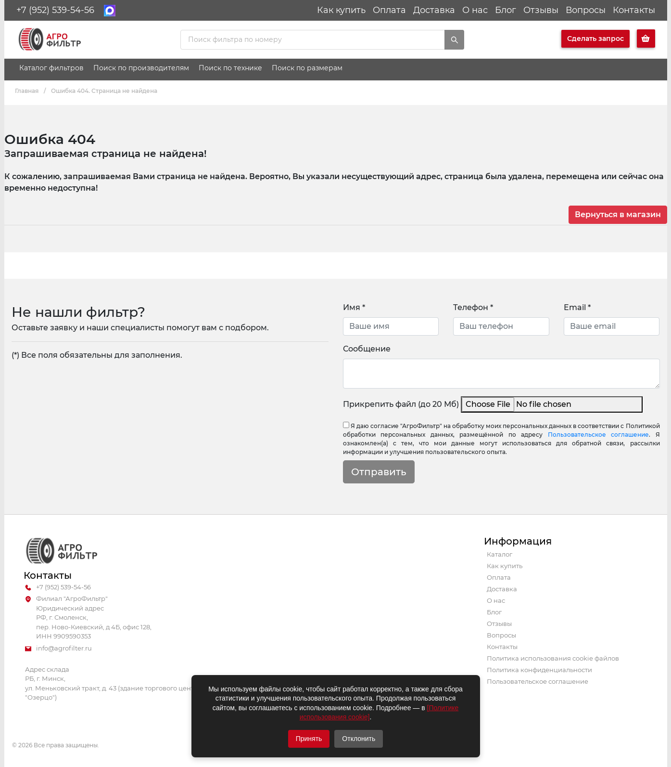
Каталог (499, 554)
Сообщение (367, 348)
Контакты (634, 10)
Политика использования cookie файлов (553, 658)
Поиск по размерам (307, 68)
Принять (309, 738)
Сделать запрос (595, 38)
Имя (354, 307)
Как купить (341, 10)
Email (577, 307)
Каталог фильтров (51, 68)
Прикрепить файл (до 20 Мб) (401, 404)
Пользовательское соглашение (598, 434)
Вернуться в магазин (618, 214)
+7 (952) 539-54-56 (55, 10)
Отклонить (358, 738)
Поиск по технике (230, 68)
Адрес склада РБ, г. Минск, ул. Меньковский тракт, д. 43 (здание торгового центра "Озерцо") (113, 683)
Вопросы (586, 10)
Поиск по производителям (141, 68)
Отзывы (540, 10)
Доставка (434, 10)
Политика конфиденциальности (539, 670)
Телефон (473, 307)
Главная (26, 90)
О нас (475, 10)
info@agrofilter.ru (58, 648)
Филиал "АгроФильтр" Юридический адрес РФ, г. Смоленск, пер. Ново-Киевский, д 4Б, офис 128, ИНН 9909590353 (88, 617)
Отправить (378, 472)
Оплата (389, 10)
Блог (505, 10)
